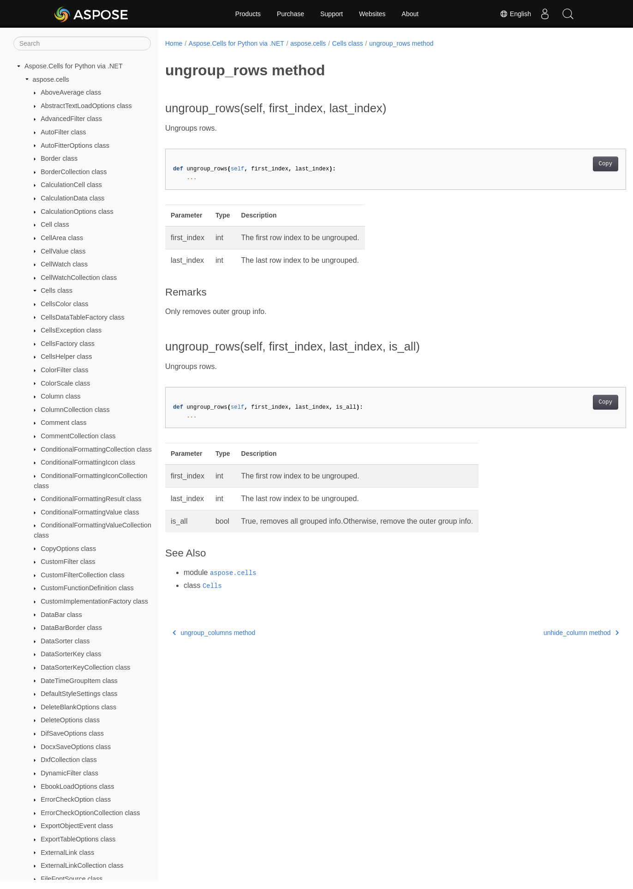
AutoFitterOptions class (75, 145)
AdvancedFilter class (71, 118)
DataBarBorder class (71, 627)
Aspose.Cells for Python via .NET (73, 66)
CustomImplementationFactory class (94, 601)
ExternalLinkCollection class (82, 865)
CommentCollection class (78, 436)
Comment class (63, 422)
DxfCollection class (69, 759)
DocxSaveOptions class (76, 746)
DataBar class (61, 614)
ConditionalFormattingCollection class (96, 449)
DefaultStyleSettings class (79, 693)
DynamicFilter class (69, 773)
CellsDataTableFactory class (83, 317)
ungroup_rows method (401, 43)
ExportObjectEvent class (77, 825)
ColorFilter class (64, 370)
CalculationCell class (71, 184)
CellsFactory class (68, 343)
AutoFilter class (63, 132)
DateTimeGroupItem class (79, 680)
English (515, 14)
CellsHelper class (66, 356)
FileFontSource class (71, 879)
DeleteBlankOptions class (78, 707)
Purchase (290, 14)
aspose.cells (51, 79)
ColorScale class (65, 383)
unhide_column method (549, 632)
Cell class (55, 224)
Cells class (56, 290)
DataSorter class (65, 641)
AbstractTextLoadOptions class (86, 105)
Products (248, 14)
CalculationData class (72, 198)
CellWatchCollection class (79, 277)
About (410, 14)
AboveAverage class (71, 92)
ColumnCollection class (75, 409)
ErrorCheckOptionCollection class (90, 812)
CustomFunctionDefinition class (87, 588)
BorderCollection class (74, 171)
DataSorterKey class (71, 654)
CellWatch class (64, 264)
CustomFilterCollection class (83, 575)
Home (173, 43)
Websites (372, 14)
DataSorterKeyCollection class (85, 667)
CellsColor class (64, 304)
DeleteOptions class (70, 720)
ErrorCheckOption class (76, 799)
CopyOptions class (68, 548)
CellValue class (63, 251)
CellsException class (71, 330)
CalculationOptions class (77, 211)
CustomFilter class (68, 561)
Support (331, 14)
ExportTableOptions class (78, 839)
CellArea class (62, 238)
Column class (60, 396)
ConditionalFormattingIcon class (88, 462)
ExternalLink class (67, 852)
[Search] (82, 43)
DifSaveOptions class (72, 733)
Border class (59, 158)
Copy (573, 164)
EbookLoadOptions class (77, 786)
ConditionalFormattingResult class (91, 498)
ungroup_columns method (214, 632)
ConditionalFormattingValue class (90, 512)
